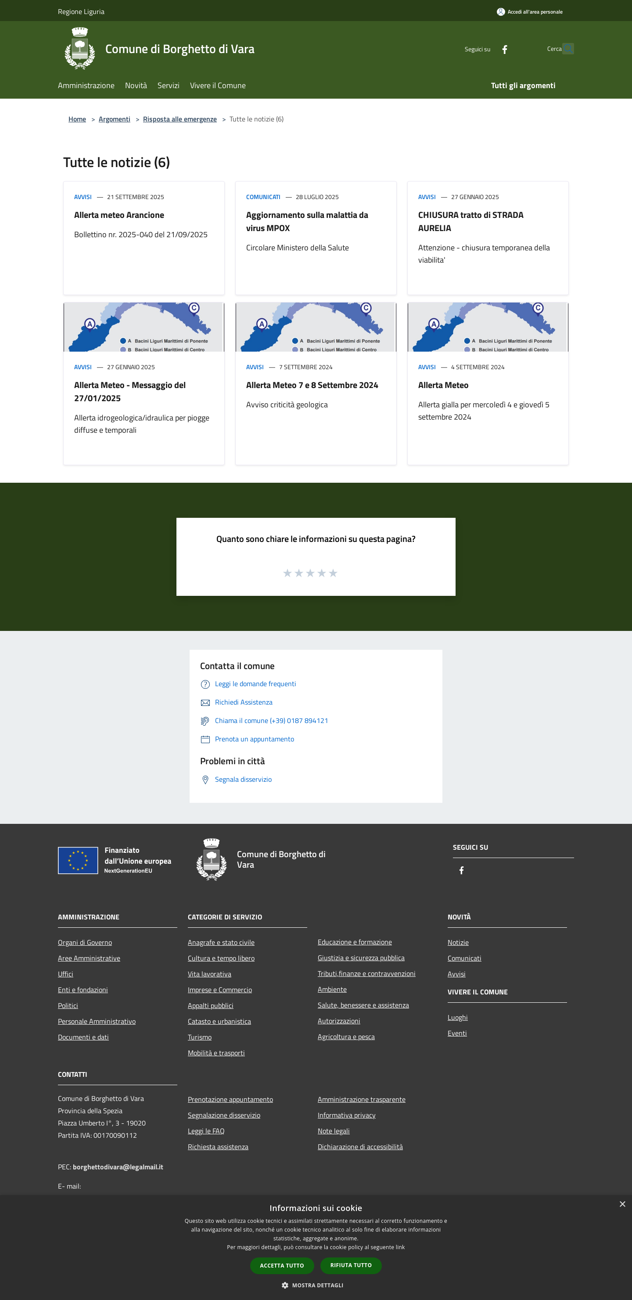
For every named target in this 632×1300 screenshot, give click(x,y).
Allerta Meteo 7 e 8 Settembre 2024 (312, 385)
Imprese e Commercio (220, 989)
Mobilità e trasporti (216, 1052)
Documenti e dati (83, 1037)
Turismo (200, 1037)
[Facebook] (485, 48)
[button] (316, 1285)
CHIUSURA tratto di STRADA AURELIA (471, 221)
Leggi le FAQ (206, 1130)
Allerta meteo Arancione (119, 214)
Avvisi (83, 196)
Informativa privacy (347, 1115)
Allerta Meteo (443, 385)
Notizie (458, 942)
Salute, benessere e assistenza (363, 1005)
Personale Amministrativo (97, 1021)
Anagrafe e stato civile (221, 942)
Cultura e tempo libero (221, 958)
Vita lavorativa (209, 974)
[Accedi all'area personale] (529, 11)
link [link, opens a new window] (400, 1247)
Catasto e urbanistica (219, 1021)
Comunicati (263, 196)
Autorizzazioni (339, 1020)
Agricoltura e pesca (346, 1036)
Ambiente (332, 989)
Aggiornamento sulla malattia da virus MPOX (307, 221)
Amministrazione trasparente (362, 1099)
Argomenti (114, 119)
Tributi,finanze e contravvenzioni (367, 973)
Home (77, 119)
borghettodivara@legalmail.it (118, 1166)
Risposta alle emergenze (180, 119)
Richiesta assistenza (218, 1146)
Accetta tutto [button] (282, 1265)
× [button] (622, 1204)
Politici (68, 1005)
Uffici (65, 974)
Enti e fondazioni (83, 989)
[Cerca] (563, 48)
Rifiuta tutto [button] (351, 1265)
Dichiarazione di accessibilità (360, 1146)
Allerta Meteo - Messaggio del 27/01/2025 (130, 391)
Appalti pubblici (210, 1005)
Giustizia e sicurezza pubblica (361, 957)
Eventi (457, 1033)
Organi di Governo (85, 942)
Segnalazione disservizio (224, 1115)
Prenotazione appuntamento (230, 1099)
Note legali (334, 1130)
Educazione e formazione (355, 942)
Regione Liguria (81, 11)
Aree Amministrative (89, 958)
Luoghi (458, 1017)
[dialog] (316, 1247)
